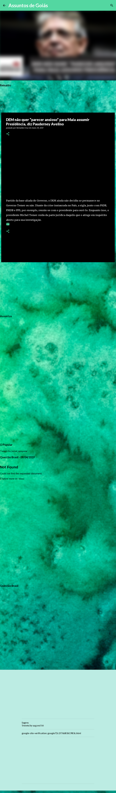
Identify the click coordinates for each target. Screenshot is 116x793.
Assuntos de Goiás (28, 5)
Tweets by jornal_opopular (13, 451)
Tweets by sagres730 (33, 725)
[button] (8, 134)
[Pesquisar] (52, 5)
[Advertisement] (58, 288)
